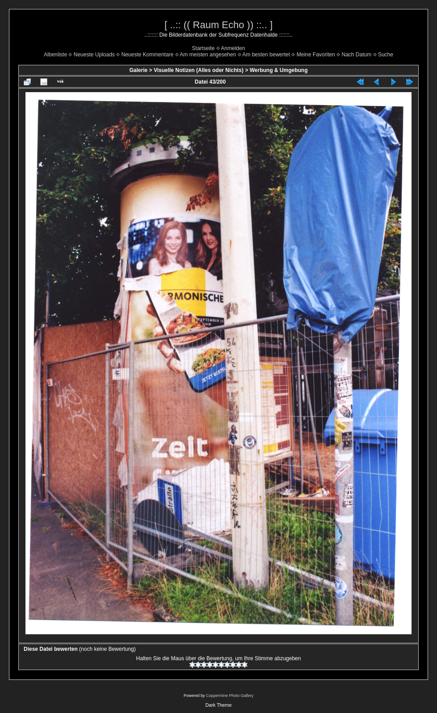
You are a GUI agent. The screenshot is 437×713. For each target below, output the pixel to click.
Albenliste (55, 54)
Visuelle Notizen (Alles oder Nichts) (199, 70)
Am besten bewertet (266, 54)
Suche (385, 54)
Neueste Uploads (94, 54)
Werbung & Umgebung (279, 70)
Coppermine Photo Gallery (229, 695)
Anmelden (233, 48)
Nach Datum (357, 54)
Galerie (138, 70)
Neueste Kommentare (148, 54)
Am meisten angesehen (208, 54)
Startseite (203, 48)
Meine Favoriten (316, 54)
